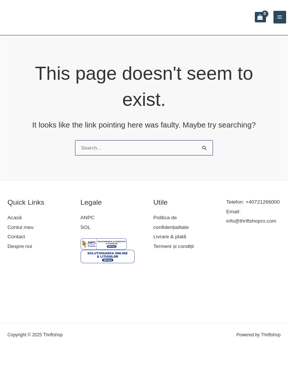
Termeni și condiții (173, 246)
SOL (86, 227)
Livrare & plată (169, 236)
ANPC (88, 217)
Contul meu (20, 227)
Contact (16, 236)
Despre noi (19, 246)
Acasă (14, 217)
